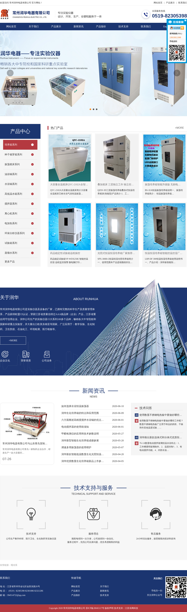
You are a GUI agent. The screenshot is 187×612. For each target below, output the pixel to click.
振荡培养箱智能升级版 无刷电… (162, 184)
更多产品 (10, 261)
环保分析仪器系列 (15, 233)
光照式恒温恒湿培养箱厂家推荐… (116, 253)
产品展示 (170, 3)
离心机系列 (11, 213)
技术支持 (123, 26)
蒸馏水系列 (11, 253)
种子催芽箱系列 (13, 154)
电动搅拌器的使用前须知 (75, 426)
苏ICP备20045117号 (95, 608)
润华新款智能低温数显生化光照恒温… (82, 454)
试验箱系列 (11, 243)
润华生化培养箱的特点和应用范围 (80, 413)
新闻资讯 (79, 26)
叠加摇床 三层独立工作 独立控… (116, 184)
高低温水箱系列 (13, 193)
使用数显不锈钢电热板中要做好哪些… (160, 415)
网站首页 (158, 3)
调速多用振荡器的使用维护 (76, 447)
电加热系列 (11, 223)
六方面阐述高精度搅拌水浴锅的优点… (82, 420)
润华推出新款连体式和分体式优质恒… (160, 437)
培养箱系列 (11, 144)
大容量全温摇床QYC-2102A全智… (69, 184)
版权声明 (109, 608)
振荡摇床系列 (12, 164)
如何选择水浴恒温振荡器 (75, 406)
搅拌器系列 (11, 203)
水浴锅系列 (11, 184)
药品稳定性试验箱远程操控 (65, 253)
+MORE (179, 127)
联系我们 (182, 3)
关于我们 (34, 26)
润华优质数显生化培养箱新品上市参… (82, 461)
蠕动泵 (14, 565)
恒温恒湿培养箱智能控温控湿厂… (163, 253)
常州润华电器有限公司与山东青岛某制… (24, 443)
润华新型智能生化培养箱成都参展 (80, 440)
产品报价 (101, 26)
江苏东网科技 (131, 608)
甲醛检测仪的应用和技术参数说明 (80, 433)
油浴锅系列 (11, 174)
